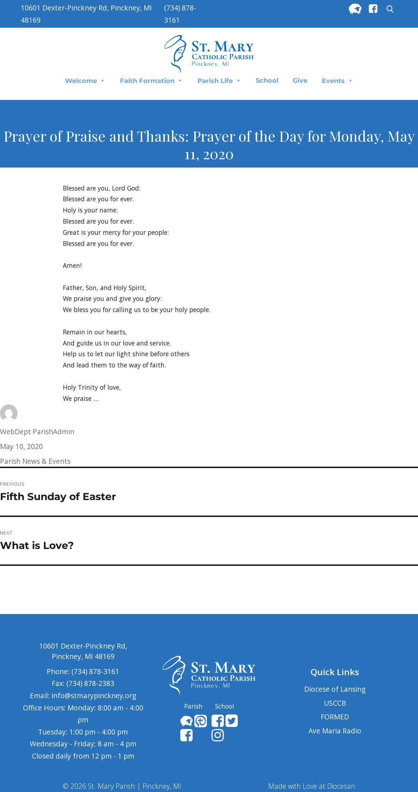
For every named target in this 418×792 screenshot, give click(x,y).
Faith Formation (151, 80)
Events (337, 80)
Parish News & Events (35, 461)
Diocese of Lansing (335, 689)
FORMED (335, 717)
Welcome (85, 80)
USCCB (335, 703)
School (267, 80)
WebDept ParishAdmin (37, 431)
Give (300, 80)
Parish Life (219, 80)
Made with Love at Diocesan (311, 786)
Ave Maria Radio (334, 731)
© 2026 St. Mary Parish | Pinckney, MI (122, 786)
